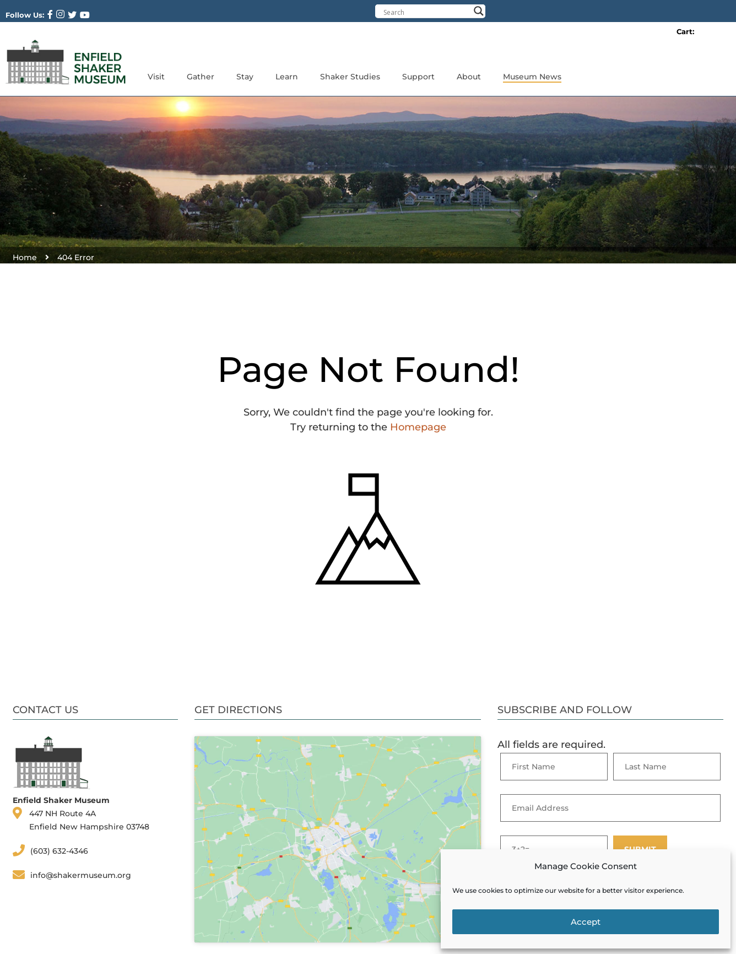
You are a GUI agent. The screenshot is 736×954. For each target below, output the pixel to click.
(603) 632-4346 (59, 851)
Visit (156, 77)
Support (418, 77)
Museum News (532, 77)
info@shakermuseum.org (80, 875)
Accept (585, 922)
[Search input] (426, 12)
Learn (286, 77)
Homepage (418, 427)
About (469, 77)
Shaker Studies (350, 77)
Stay (244, 77)
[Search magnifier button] (478, 11)
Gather (200, 77)
